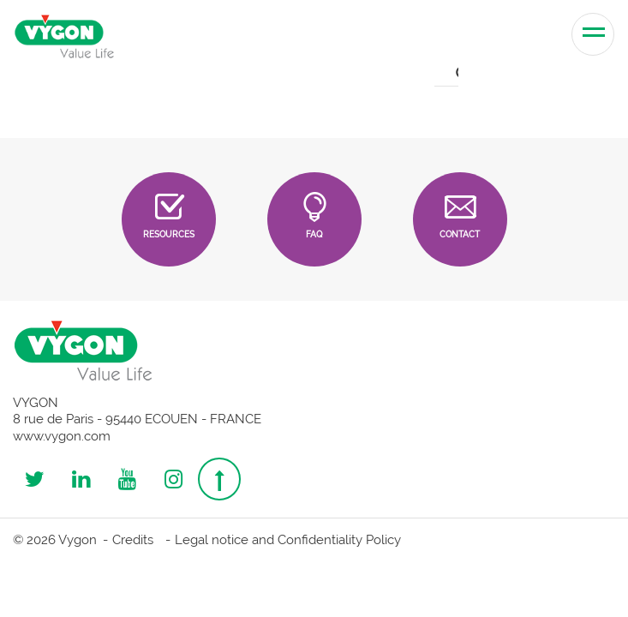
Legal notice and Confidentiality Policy (288, 540)
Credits (132, 540)
